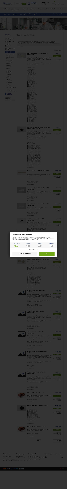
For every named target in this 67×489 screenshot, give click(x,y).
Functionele (39, 245)
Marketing (28, 245)
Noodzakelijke (16, 245)
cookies (36, 239)
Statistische (51, 245)
